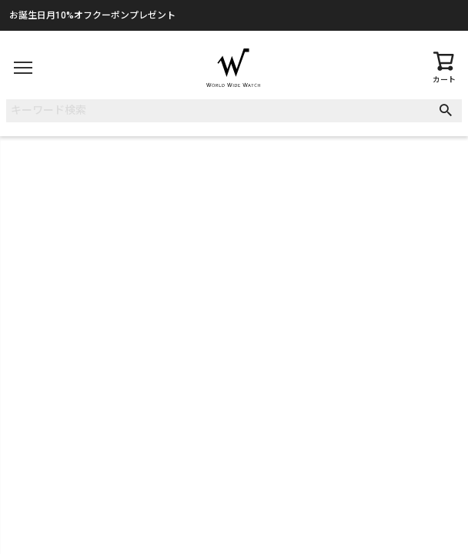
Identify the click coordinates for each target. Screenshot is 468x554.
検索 (449, 111)
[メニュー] (23, 67)
